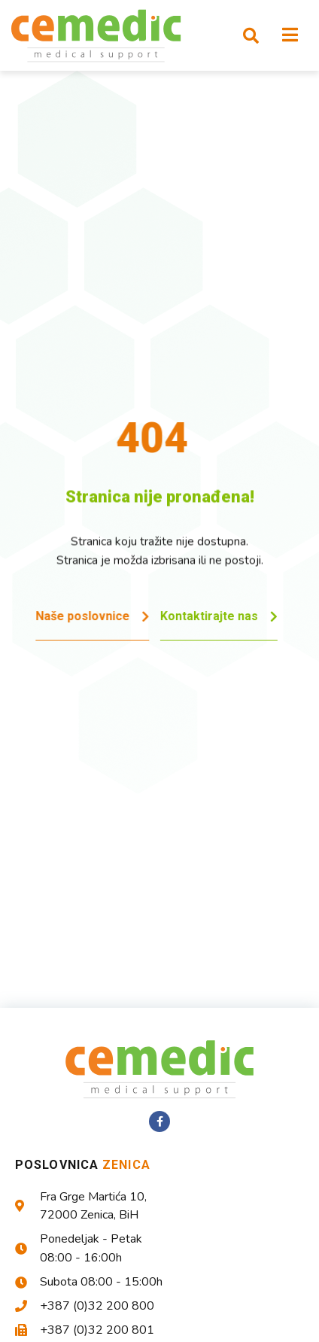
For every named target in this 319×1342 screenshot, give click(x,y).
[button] (250, 35)
